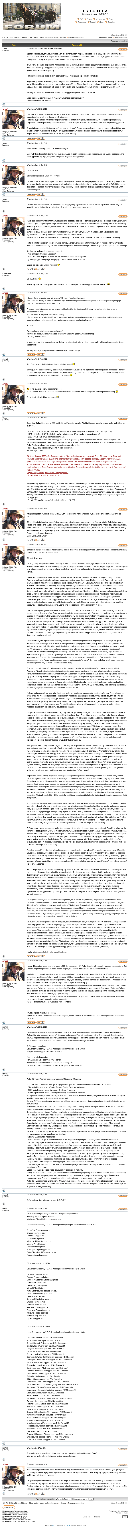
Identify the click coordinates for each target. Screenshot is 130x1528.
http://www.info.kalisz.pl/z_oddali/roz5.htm (50, 952)
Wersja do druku (122, 1513)
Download (110, 22)
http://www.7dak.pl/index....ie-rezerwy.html (44, 1219)
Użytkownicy (99, 19)
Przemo (68, 1525)
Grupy (109, 19)
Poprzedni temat (105, 37)
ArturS (5, 109)
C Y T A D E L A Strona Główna (14, 37)
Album (100, 22)
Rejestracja (80, 22)
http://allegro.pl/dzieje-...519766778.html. (43, 176)
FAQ (80, 19)
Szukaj (88, 19)
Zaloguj (91, 22)
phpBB (54, 1525)
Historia (63, 37)
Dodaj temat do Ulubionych (118, 1511)
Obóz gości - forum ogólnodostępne (43, 37)
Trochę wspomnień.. (76, 37)
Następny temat (121, 37)
